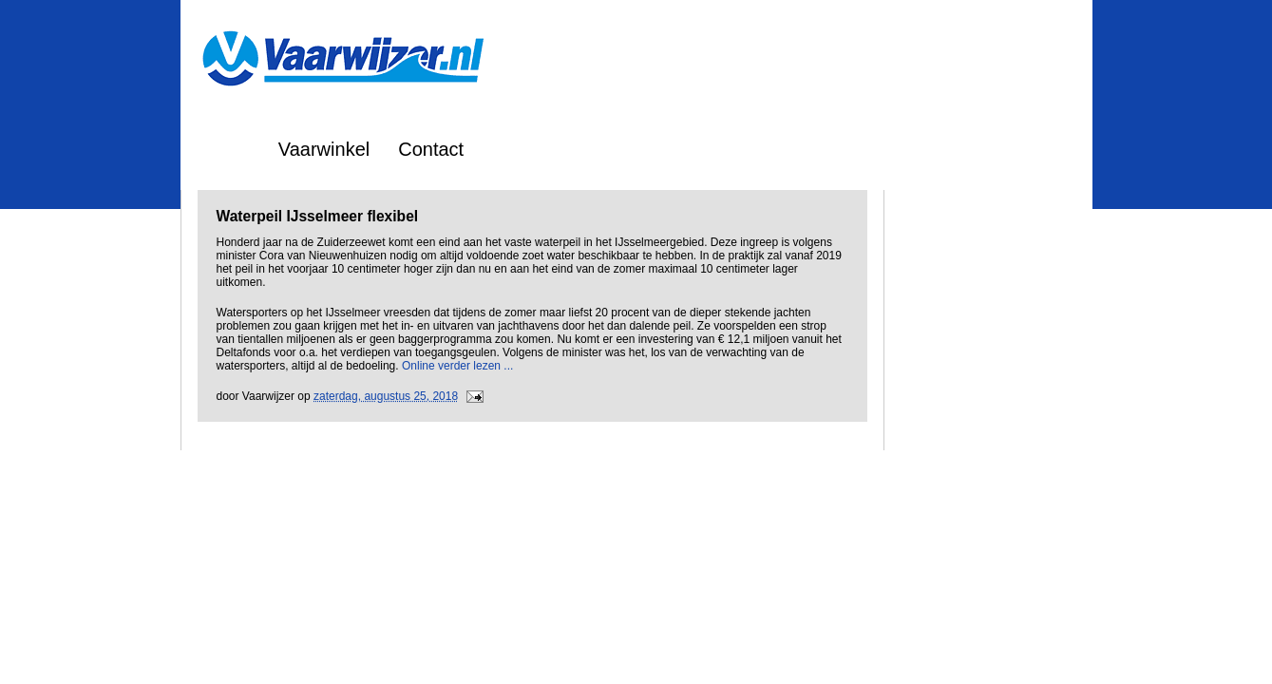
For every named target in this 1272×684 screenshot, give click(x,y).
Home (224, 149)
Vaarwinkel (324, 149)
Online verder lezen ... (457, 365)
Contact (431, 149)
